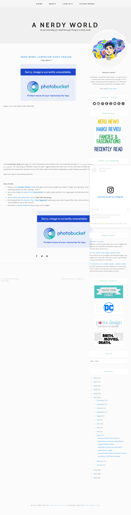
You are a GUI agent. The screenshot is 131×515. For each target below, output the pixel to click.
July (98, 420)
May (98, 428)
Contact (68, 4)
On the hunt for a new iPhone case (105, 253)
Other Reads (87, 4)
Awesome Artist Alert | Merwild (108, 438)
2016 (95, 470)
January (100, 465)
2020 (95, 386)
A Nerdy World (65, 25)
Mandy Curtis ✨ (98, 224)
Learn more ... (113, 89)
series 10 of (33, 192)
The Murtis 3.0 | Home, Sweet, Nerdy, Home (108, 264)
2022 (95, 378)
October (100, 408)
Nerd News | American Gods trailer (110, 447)
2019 (95, 390)
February (100, 461)
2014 (95, 478)
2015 (95, 474)
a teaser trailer (21, 205)
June (98, 424)
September (101, 412)
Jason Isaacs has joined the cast (20, 197)
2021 (95, 382)
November (100, 404)
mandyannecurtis (114, 224)
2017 (95, 397)
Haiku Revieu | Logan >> (73, 279)
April (98, 431)
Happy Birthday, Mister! (106, 444)
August (99, 416)
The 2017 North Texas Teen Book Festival (112, 453)
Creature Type (92, 505)
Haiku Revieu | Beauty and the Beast (110, 441)
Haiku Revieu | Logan (105, 450)
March (99, 435)
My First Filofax (97, 241)
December (101, 400)
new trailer (24, 187)
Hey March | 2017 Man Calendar (109, 456)
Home (39, 4)
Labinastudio (57, 505)
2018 (95, 394)
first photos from (34, 200)
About (52, 4)
